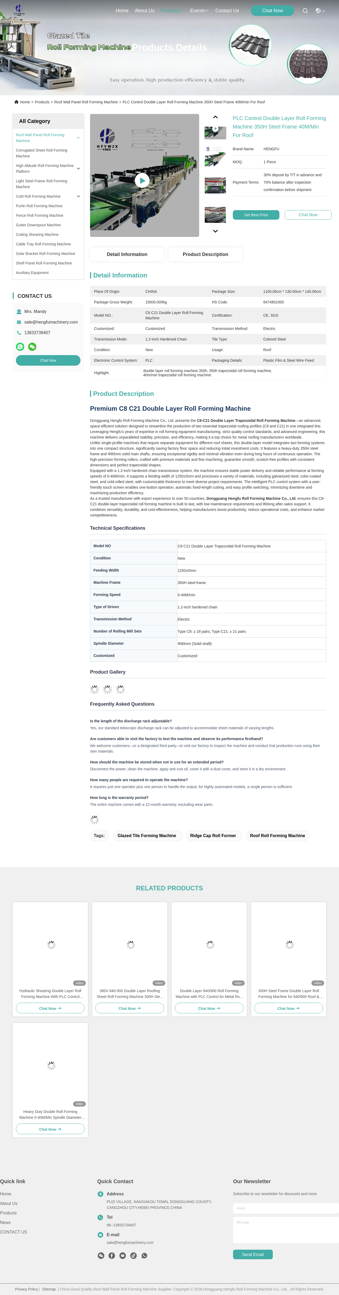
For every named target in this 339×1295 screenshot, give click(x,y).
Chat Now (272, 10)
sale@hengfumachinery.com (51, 322)
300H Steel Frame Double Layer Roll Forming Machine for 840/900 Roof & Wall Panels (288, 994)
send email (253, 1254)
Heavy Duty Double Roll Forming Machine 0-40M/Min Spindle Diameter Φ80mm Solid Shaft (50, 1115)
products (172, 10)
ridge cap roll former (213, 835)
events (199, 10)
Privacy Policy (26, 1289)
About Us (8, 1203)
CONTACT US (13, 1232)
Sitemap (49, 1289)
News (5, 1222)
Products (42, 102)
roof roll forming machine (277, 835)
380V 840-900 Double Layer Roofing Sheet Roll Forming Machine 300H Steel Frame (130, 994)
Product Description (205, 254)
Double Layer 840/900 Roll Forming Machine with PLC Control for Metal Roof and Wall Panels (209, 994)
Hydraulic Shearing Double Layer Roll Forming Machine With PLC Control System (50, 994)
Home (122, 10)
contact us (227, 10)
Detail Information (127, 254)
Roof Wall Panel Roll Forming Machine (86, 102)
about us (144, 10)
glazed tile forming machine (147, 835)
